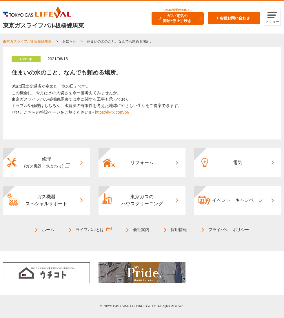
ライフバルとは (90, 229)
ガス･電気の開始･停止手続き (177, 18)
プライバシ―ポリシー (228, 229)
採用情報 (179, 229)
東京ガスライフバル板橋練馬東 (27, 41)
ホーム (48, 229)
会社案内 (141, 229)
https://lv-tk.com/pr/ (112, 112)
